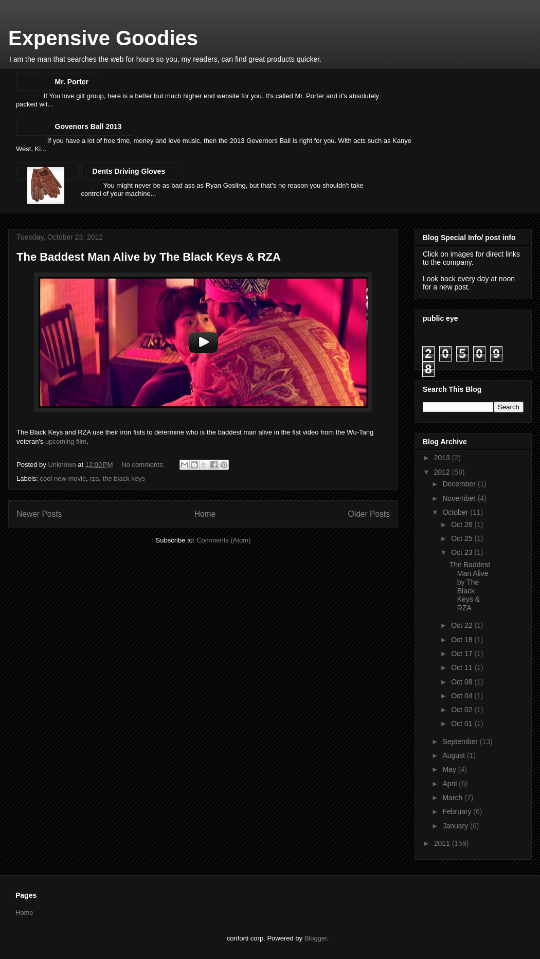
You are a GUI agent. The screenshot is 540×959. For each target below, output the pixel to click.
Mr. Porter (71, 82)
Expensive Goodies (103, 38)
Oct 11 (462, 667)
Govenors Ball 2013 (88, 126)
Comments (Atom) (223, 540)
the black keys (124, 478)
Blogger (315, 938)
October (456, 512)
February (457, 811)
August (454, 755)
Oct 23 (462, 552)
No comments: (143, 464)
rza (94, 478)
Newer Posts (39, 514)
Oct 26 (462, 524)
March (453, 797)
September (460, 741)
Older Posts (369, 514)
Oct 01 (462, 723)
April (450, 784)
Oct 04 (462, 696)
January (456, 826)
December (459, 484)
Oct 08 (462, 682)
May (450, 769)
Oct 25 (462, 538)
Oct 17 (462, 653)
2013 (443, 458)
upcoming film (65, 441)
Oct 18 (462, 640)
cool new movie (63, 478)
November (459, 498)
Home (205, 514)
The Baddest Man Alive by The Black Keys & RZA (148, 256)
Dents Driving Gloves (129, 171)
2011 (443, 843)
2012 (443, 472)
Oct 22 (462, 625)
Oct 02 (462, 709)
